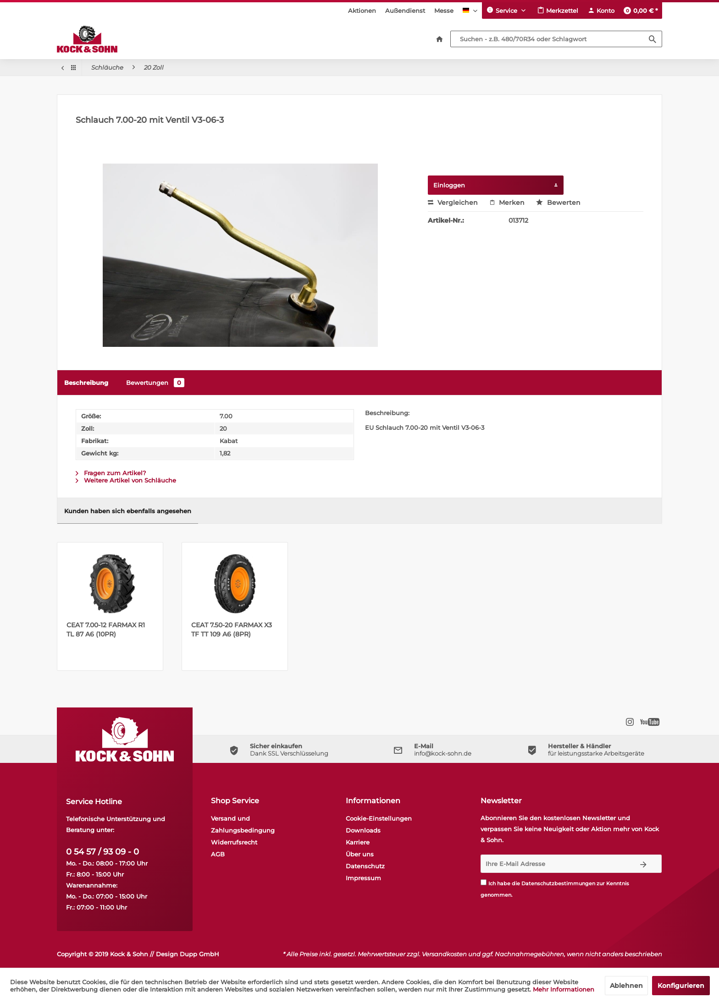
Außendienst (405, 10)
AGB (218, 854)
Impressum (363, 878)
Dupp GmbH (199, 954)
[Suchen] (652, 39)
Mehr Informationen (563, 989)
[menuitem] (362, 10)
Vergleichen (453, 202)
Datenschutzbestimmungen (558, 883)
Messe (444, 10)
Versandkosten (444, 954)
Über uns (360, 854)
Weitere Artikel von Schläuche (126, 480)
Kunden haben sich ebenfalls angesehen (127, 511)
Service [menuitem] (503, 10)
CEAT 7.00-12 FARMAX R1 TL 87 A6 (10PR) (105, 629)
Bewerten (558, 202)
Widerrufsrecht (234, 842)
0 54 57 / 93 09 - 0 (102, 852)
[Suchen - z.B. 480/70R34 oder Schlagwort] (556, 39)
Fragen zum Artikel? (111, 473)
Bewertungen (155, 382)
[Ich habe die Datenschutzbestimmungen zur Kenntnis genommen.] (484, 882)
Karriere (358, 842)
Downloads (363, 830)
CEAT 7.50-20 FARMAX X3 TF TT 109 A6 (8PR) (231, 629)
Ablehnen (626, 985)
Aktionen (362, 10)
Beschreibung (86, 382)
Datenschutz (365, 866)
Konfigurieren (681, 985)
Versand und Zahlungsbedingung (243, 824)
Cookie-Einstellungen (379, 818)
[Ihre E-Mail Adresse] (553, 864)
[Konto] (600, 10)
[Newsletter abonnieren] (643, 864)
